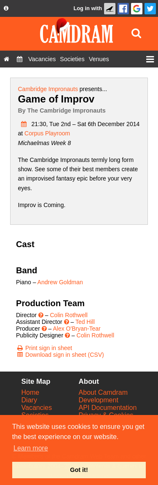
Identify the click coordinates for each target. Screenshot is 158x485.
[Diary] (19, 59)
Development (98, 400)
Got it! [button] (79, 469)
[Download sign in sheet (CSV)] (60, 354)
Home (30, 392)
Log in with (87, 8)
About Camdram (103, 392)
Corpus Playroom (47, 133)
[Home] (6, 59)
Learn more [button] (30, 448)
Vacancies (36, 407)
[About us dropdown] (6, 8)
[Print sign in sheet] (44, 348)
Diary (29, 400)
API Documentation (108, 407)
